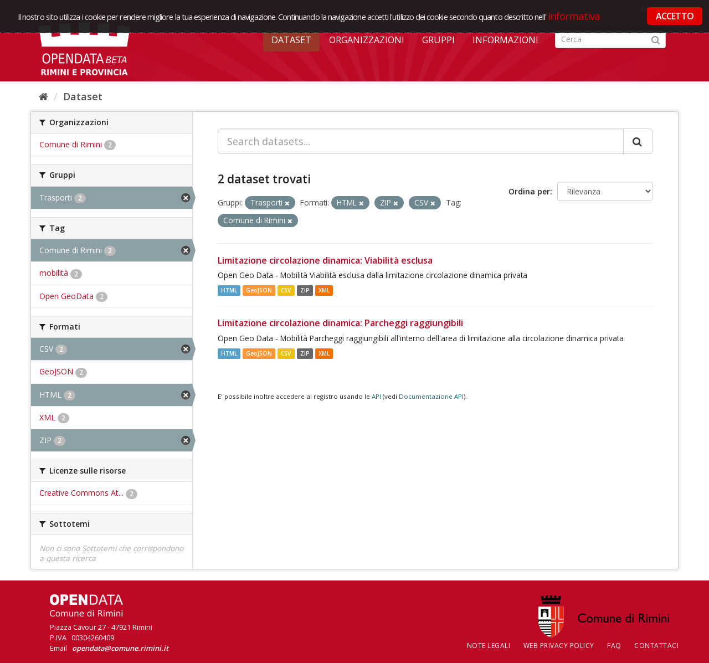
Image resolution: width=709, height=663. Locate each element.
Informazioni (505, 40)
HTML (229, 290)
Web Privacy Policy (558, 645)
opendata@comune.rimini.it (120, 648)
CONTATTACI (656, 645)
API (376, 396)
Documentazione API (431, 396)
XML (324, 290)
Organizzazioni (366, 40)
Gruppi (438, 40)
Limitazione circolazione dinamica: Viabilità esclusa (325, 260)
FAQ (614, 645)
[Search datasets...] (421, 141)
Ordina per (529, 191)
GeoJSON (259, 290)
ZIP (305, 290)
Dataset (291, 40)
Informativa (574, 16)
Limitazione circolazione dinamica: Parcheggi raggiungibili (340, 323)
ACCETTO (674, 16)
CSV (286, 290)
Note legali (489, 645)
